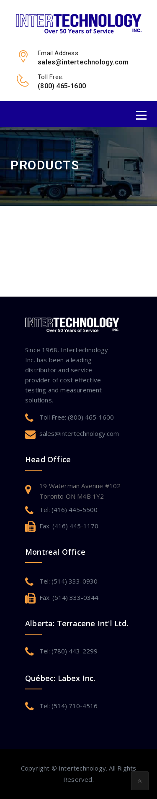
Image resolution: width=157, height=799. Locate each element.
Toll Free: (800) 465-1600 (76, 417)
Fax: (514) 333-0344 (68, 597)
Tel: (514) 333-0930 (68, 581)
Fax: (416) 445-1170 (68, 526)
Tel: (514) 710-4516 (68, 706)
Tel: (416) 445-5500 (68, 509)
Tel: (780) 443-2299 (68, 651)
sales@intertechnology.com (79, 433)
